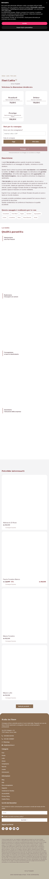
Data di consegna (9, 138)
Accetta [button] (24, 23)
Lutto (7, 76)
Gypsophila (37, 213)
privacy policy (19, 816)
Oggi (13, 141)
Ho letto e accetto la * (13, 816)
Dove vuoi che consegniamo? (13, 130)
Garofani (29, 213)
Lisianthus (12, 217)
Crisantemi (6, 213)
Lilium (4, 217)
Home (3, 76)
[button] (46, 2)
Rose (19, 217)
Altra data (35, 141)
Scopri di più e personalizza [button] (24, 27)
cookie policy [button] (7, 10)
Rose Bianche (27, 217)
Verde (35, 217)
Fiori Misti (15, 213)
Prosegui (24, 149)
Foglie (22, 213)
